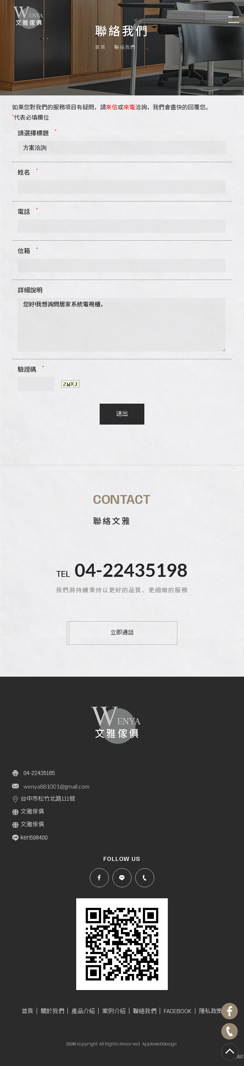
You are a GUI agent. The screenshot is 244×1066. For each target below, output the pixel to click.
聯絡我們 (144, 1011)
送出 (122, 414)
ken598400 (30, 837)
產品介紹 (83, 1011)
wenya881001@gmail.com (56, 786)
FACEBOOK (178, 1011)
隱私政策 (210, 1011)
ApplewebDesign (159, 1044)
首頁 (100, 47)
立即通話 (122, 633)
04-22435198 (131, 570)
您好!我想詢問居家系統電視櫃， (121, 325)
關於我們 (52, 1011)
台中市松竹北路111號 (43, 799)
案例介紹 (114, 1011)
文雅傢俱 (28, 812)
